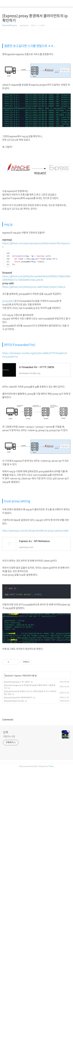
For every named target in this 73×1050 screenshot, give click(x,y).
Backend (9, 756)
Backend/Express (9, 25)
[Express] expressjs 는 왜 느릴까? (17, 763)
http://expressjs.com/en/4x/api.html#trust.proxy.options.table (35, 611)
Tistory (51, 1047)
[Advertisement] (34, 77)
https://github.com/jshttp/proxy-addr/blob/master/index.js (33, 367)
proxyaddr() (8, 381)
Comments (7, 949)
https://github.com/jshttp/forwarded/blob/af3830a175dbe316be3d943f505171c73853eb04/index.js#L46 (36, 358)
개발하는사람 (9, 965)
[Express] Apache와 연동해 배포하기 (18, 778)
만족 (5, 962)
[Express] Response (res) (14, 782)
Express (18, 756)
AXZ (35, 1047)
